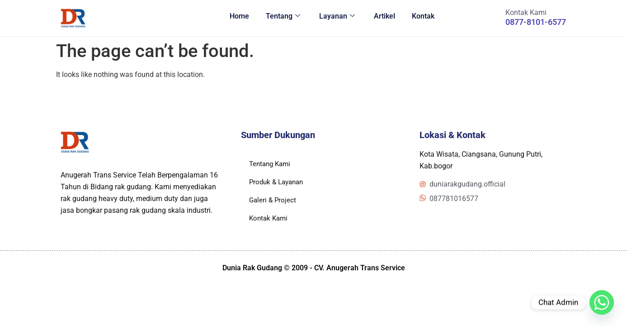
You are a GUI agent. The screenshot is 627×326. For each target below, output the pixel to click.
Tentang (275, 18)
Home (230, 18)
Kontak (420, 18)
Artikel (380, 18)
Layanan (331, 18)
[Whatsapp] (601, 302)
